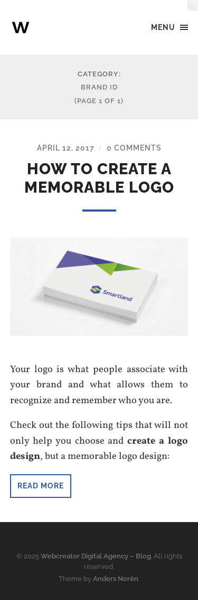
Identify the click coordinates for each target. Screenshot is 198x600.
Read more (40, 485)
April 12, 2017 (66, 147)
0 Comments (134, 147)
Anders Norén (115, 579)
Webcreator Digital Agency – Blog (96, 556)
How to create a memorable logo (99, 178)
